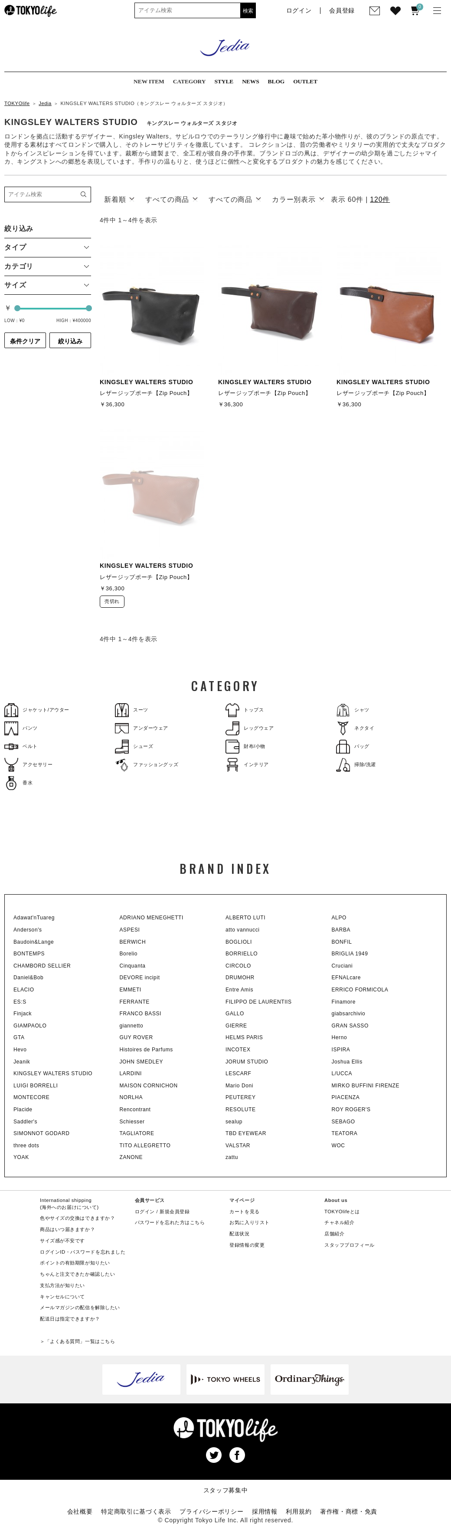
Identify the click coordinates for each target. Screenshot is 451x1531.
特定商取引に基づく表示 (136, 1511)
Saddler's (25, 1122)
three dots (26, 1145)
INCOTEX (238, 1050)
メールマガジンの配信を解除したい (80, 1307)
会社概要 (80, 1511)
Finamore (344, 1002)
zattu (232, 1157)
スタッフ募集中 (225, 1490)
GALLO (235, 1014)
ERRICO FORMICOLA (360, 990)
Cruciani (342, 966)
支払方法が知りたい (62, 1285)
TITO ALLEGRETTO (145, 1145)
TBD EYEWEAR (246, 1133)
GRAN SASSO (350, 1026)
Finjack (22, 1014)
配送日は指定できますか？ (70, 1318)
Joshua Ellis (347, 1062)
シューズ (134, 746)
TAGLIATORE (137, 1133)
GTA (19, 1037)
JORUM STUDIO (247, 1062)
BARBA (341, 930)
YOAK (21, 1157)
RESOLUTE (240, 1109)
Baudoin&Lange (33, 942)
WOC (338, 1145)
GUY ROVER (136, 1037)
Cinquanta (133, 966)
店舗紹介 (334, 1233)
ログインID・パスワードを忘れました (82, 1251)
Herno (339, 1037)
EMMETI (130, 990)
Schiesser (132, 1122)
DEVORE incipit (140, 978)
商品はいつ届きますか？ (67, 1229)
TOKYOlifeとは (342, 1211)
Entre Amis (239, 990)
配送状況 (239, 1233)
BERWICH (133, 942)
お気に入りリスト (249, 1222)
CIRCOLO (238, 966)
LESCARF (239, 1073)
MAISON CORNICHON (149, 1086)
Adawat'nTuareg (34, 918)
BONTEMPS (29, 954)
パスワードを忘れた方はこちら (170, 1222)
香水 (18, 783)
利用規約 (298, 1511)
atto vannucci (243, 930)
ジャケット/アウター (36, 710)
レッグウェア (250, 728)
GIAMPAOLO (30, 1026)
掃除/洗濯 (356, 764)
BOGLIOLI (239, 942)
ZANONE (131, 1157)
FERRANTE (135, 1002)
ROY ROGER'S (351, 1109)
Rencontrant (135, 1109)
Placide (23, 1109)
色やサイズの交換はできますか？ (77, 1218)
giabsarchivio (349, 1014)
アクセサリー (28, 764)
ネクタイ (355, 728)
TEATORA (345, 1133)
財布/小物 (245, 746)
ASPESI (130, 930)
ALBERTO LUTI (245, 918)
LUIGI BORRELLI (35, 1086)
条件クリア (25, 341)
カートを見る (244, 1211)
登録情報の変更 (247, 1245)
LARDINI (131, 1073)
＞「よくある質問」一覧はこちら (77, 1341)
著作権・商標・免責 (348, 1511)
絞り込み (70, 341)
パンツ (21, 728)
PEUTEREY (240, 1097)
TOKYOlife (17, 103)
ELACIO (23, 990)
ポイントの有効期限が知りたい (75, 1262)
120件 (380, 199)
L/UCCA (342, 1073)
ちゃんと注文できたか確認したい (77, 1274)
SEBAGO (343, 1122)
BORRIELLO (242, 954)
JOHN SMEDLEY (141, 1062)
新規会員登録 (175, 1211)
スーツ (131, 710)
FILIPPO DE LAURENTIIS (259, 1002)
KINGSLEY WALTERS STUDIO (52, 1073)
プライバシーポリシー (211, 1511)
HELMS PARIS (244, 1037)
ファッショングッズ (146, 764)
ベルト (21, 746)
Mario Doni (239, 1086)
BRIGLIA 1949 (350, 954)
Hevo (19, 1050)
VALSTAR (238, 1145)
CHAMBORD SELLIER (42, 966)
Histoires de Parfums (146, 1050)
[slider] (17, 308)
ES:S (19, 1002)
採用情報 (265, 1511)
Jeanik (21, 1062)
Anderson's (27, 930)
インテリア (247, 764)
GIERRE (236, 1026)
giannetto (132, 1026)
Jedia (45, 103)
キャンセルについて (62, 1296)
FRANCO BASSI (141, 1014)
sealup (234, 1122)
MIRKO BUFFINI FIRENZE (366, 1086)
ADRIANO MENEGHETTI (151, 918)
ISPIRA (341, 1050)
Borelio (129, 954)
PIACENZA (346, 1097)
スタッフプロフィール (349, 1245)
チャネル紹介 (339, 1222)
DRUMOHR (240, 978)
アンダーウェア (141, 728)
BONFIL (342, 942)
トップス (245, 710)
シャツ (352, 710)
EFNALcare (346, 978)
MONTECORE (31, 1097)
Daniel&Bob (28, 978)
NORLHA (131, 1097)
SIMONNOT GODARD (41, 1133)
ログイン (145, 1211)
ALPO (339, 918)
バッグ (352, 746)
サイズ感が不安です (62, 1240)
